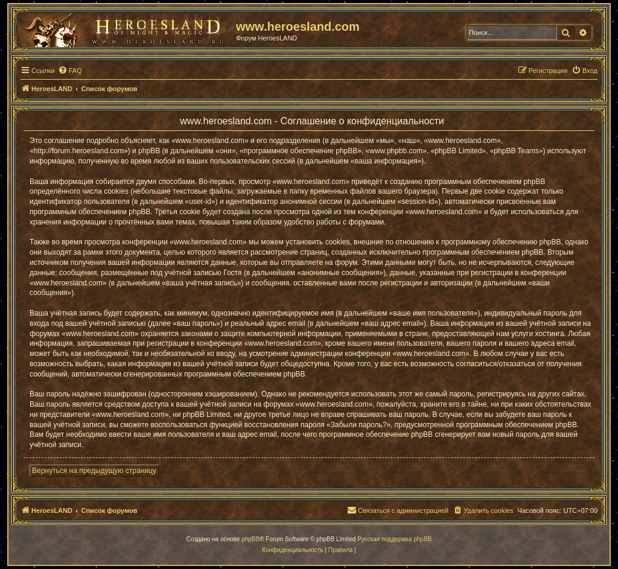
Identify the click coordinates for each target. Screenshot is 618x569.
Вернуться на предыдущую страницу (94, 470)
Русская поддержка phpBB (394, 539)
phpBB (250, 539)
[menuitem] (70, 70)
